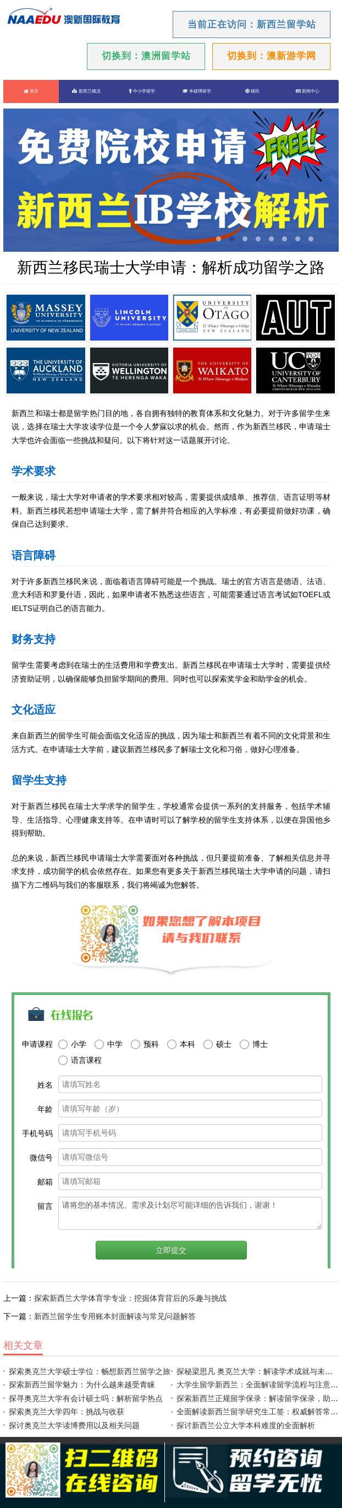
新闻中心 (307, 91)
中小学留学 (142, 91)
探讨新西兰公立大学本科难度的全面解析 (245, 1425)
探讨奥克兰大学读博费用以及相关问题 (74, 1425)
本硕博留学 (197, 91)
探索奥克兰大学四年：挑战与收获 (66, 1411)
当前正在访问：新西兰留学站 (251, 24)
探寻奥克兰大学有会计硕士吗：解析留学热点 (86, 1398)
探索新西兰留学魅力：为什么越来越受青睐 (82, 1384)
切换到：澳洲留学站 (146, 56)
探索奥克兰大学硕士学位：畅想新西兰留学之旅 (89, 1371)
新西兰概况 (86, 91)
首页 (31, 91)
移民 (252, 91)
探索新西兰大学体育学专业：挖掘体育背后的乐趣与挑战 (130, 1298)
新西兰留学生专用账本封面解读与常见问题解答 (115, 1316)
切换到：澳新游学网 (271, 56)
